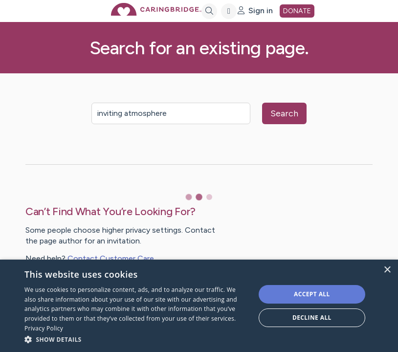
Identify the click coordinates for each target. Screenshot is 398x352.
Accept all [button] (312, 294)
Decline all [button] (312, 317)
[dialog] (199, 306)
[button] (136, 339)
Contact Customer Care (110, 258)
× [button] (387, 270)
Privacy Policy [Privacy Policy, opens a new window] (43, 328)
